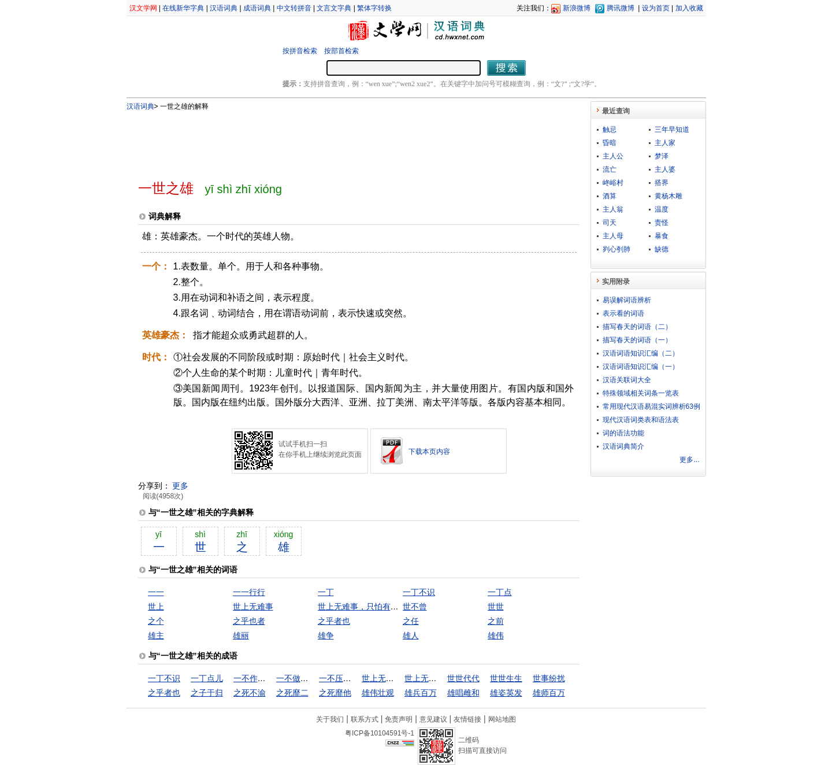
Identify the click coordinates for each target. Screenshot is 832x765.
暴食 (661, 236)
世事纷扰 (549, 678)
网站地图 (502, 719)
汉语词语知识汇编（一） (641, 367)
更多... (689, 460)
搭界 (661, 183)
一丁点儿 (207, 678)
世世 (496, 606)
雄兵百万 (420, 692)
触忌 (609, 129)
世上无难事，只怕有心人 (362, 606)
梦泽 (661, 156)
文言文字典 (334, 8)
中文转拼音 (294, 8)
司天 (609, 223)
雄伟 (496, 635)
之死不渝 (249, 692)
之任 (411, 621)
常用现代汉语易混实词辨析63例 (651, 406)
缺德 (661, 249)
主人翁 (613, 209)
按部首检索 (341, 51)
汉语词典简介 (623, 446)
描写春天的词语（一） (637, 340)
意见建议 (433, 719)
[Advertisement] (339, 140)
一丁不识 (419, 592)
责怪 (661, 223)
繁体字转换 (374, 8)
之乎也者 (249, 621)
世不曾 (415, 606)
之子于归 (207, 692)
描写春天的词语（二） (637, 327)
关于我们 (330, 719)
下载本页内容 (429, 452)
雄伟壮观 (378, 692)
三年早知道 (672, 129)
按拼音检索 (300, 51)
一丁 (326, 592)
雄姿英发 (506, 692)
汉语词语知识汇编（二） (641, 353)
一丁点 (500, 592)
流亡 (609, 169)
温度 (661, 209)
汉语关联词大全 (627, 380)
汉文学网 (143, 8)
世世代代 (463, 678)
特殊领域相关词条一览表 (641, 393)
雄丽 (241, 635)
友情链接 (467, 719)
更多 (180, 485)
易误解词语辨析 (627, 300)
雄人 (411, 635)
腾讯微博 (620, 8)
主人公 (613, 156)
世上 (156, 606)
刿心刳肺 (616, 249)
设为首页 (656, 8)
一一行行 (249, 592)
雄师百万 (549, 692)
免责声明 (399, 719)
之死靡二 (292, 692)
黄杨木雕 (668, 196)
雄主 (156, 635)
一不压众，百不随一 (355, 678)
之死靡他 (335, 692)
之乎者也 (334, 621)
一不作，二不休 (261, 678)
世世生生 (506, 678)
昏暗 (609, 143)
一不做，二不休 (304, 678)
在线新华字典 (183, 8)
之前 (496, 621)
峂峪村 (613, 183)
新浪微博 (576, 8)
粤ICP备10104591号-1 (379, 733)
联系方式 (364, 719)
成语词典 (257, 8)
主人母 (613, 236)
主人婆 (665, 169)
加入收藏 (689, 8)
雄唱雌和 (463, 692)
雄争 (326, 635)
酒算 (609, 196)
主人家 (665, 143)
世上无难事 (253, 606)
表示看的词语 (623, 313)
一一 (156, 592)
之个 (156, 621)
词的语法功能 (623, 433)
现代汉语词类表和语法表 (641, 420)
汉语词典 (223, 8)
